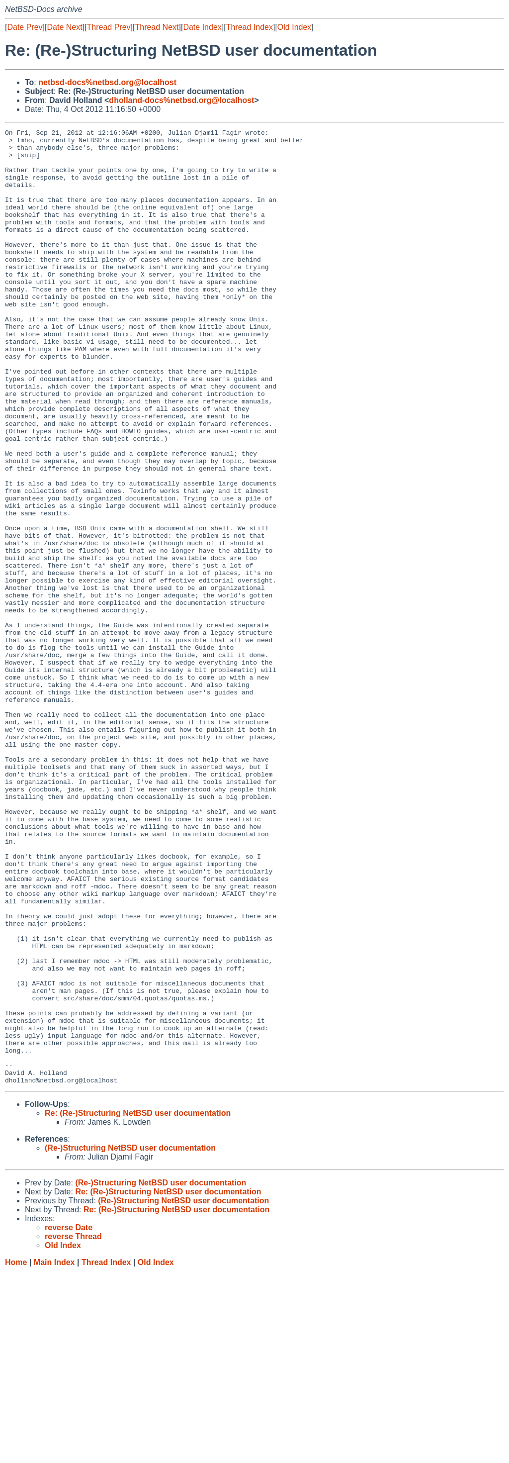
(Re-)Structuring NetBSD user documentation (130, 1339)
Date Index (202, 27)
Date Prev (24, 27)
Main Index (54, 1453)
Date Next (64, 27)
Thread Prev (109, 27)
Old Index (294, 27)
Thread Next (156, 27)
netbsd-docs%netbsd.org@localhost (107, 82)
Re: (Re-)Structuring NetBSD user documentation (138, 1304)
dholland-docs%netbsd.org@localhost (181, 100)
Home (16, 1453)
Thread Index (249, 27)
